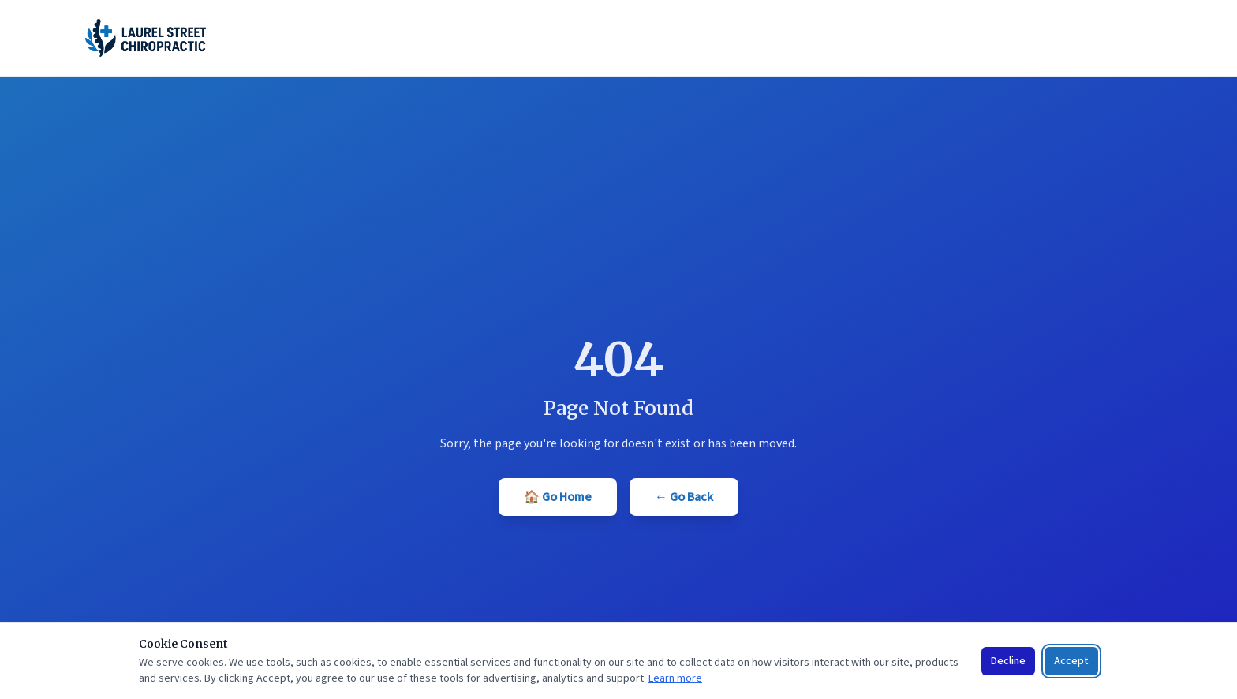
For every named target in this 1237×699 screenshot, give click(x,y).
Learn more (675, 678)
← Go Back (684, 497)
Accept (1071, 661)
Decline (1008, 661)
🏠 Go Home (558, 497)
